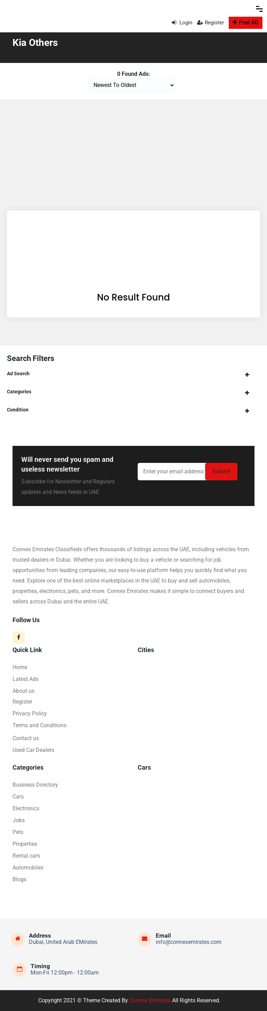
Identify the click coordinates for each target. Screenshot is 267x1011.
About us (23, 691)
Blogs (19, 879)
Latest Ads (26, 679)
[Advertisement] (133, 151)
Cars (18, 796)
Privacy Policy (30, 713)
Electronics (26, 808)
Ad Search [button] (18, 373)
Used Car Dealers (33, 750)
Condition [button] (18, 409)
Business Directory (35, 784)
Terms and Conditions (39, 725)
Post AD (246, 22)
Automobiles (28, 867)
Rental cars (26, 855)
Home (20, 667)
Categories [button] (19, 391)
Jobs (19, 820)
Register (210, 22)
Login (182, 22)
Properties (25, 844)
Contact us (26, 738)
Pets (18, 832)
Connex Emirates (150, 1000)
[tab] (133, 374)
